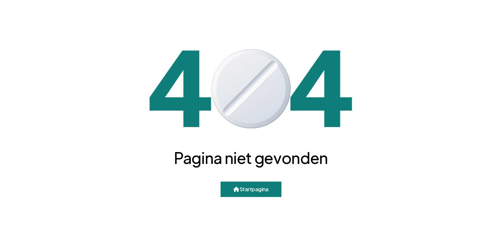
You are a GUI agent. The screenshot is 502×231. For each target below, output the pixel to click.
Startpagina (251, 189)
